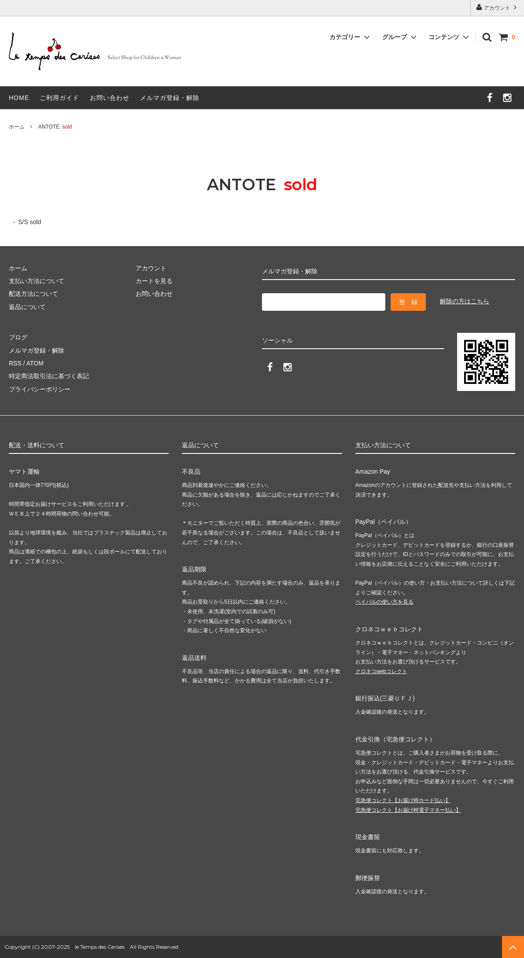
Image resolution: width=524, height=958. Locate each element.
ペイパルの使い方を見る (384, 602)
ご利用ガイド (59, 97)
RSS (15, 363)
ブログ (18, 337)
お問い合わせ (109, 97)
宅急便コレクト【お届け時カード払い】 (402, 800)
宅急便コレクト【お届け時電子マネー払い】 (408, 810)
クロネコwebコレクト (381, 671)
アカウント (497, 7)
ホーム (17, 127)
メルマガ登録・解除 (169, 97)
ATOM (35, 363)
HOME (19, 97)
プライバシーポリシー (39, 389)
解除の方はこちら (464, 301)
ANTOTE (55, 127)
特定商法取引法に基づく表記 (49, 376)
